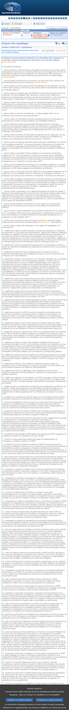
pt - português (54, 18)
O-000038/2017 (44, 222)
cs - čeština (14, 18)
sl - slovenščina (61, 18)
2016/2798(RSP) (15, 28)
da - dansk (17, 18)
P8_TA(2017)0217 (56, 34)
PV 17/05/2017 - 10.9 (40, 34)
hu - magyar (44, 18)
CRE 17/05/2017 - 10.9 (40, 36)
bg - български (9, 18)
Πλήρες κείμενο (40, 23)
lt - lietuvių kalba (41, 18)
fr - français (29, 18)
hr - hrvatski (34, 18)
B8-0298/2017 (7, 34)
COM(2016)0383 (8, 77)
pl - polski (51, 18)
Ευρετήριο (7, 23)
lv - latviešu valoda (39, 18)
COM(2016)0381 (41, 82)
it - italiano (36, 18)
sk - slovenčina (59, 18)
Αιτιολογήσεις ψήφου (40, 38)
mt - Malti (46, 18)
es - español (12, 18)
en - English (27, 18)
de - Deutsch (19, 18)
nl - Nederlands (49, 18)
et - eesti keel (22, 18)
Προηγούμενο (18, 23)
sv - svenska (66, 18)
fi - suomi (64, 18)
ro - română (56, 18)
